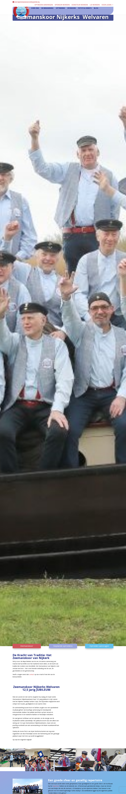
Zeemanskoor (26, 646)
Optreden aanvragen (44, 5)
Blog (96, 8)
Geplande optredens (63, 646)
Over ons (35, 8)
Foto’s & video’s (85, 8)
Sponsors (71, 8)
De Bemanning (47, 8)
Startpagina (23, 8)
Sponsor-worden (62, 5)
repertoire (56, 786)
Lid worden (95, 5)
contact (31, 674)
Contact (21, 13)
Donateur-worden (80, 5)
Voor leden (106, 5)
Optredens (60, 8)
